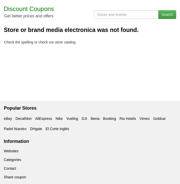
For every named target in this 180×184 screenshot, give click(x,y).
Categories (12, 160)
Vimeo (145, 119)
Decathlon (24, 119)
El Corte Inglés (57, 129)
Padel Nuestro (15, 129)
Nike (59, 119)
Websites (11, 151)
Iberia (95, 119)
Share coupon (15, 177)
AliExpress (43, 119)
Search (167, 15)
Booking (109, 119)
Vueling (72, 119)
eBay (8, 119)
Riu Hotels (127, 119)
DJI (84, 119)
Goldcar (159, 119)
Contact (10, 168)
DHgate (36, 129)
